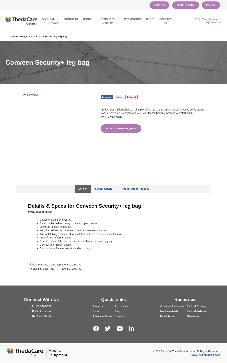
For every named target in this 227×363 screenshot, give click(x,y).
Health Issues (168, 316)
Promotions (133, 19)
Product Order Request (121, 128)
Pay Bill (211, 5)
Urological (32, 36)
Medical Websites (197, 311)
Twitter (119, 97)
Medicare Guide (169, 311)
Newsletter (193, 316)
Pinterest (131, 97)
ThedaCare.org (210, 19)
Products (71, 19)
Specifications (103, 188)
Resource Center (108, 21)
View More (116, 117)
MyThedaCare (213, 22)
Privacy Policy (197, 354)
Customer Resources (172, 306)
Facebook (106, 97)
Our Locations (41, 311)
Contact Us (165, 21)
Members (159, 5)
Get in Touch (41, 316)
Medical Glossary (196, 306)
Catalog (22, 36)
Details (82, 188)
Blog (149, 19)
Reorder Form (186, 5)
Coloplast (34, 94)
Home (14, 36)
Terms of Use (212, 354)
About (86, 19)
